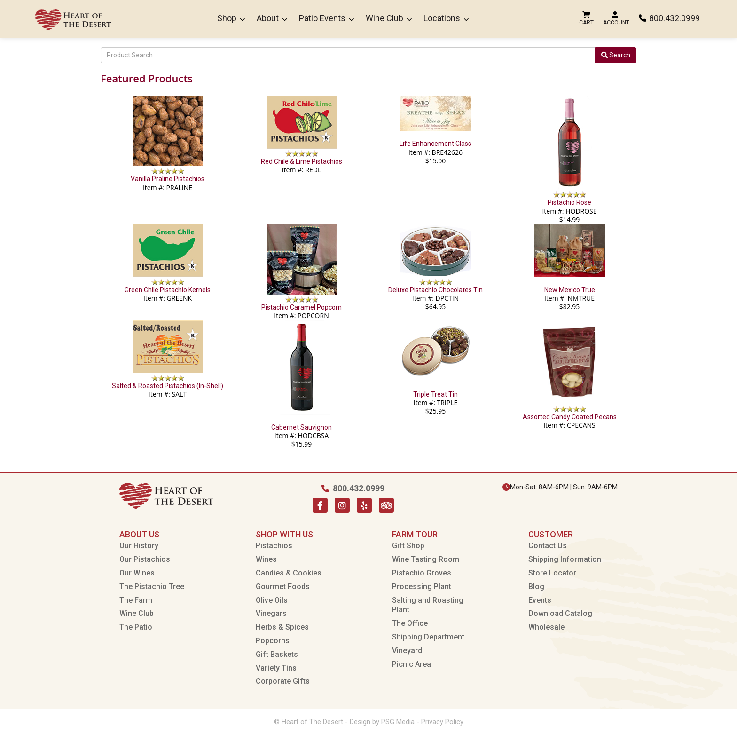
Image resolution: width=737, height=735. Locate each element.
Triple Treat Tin (435, 394)
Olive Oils (272, 600)
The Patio (135, 627)
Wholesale (546, 627)
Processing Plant (421, 586)
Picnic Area (411, 664)
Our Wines (137, 572)
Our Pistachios (144, 559)
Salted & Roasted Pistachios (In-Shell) (167, 386)
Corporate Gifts (283, 681)
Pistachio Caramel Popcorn (301, 307)
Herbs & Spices (282, 627)
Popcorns (273, 640)
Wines (266, 559)
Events (539, 600)
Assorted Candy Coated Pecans (570, 417)
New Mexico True (569, 290)
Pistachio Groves (421, 572)
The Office (410, 623)
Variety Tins (276, 667)
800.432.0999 (669, 18)
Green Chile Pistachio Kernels (168, 290)
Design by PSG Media (382, 722)
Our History (138, 545)
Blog (536, 586)
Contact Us (547, 545)
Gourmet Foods (283, 586)
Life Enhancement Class (435, 143)
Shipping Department (428, 636)
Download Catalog (560, 613)
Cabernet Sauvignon (301, 427)
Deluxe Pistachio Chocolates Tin (435, 290)
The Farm (135, 600)
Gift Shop (408, 545)
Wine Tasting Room (425, 559)
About (272, 18)
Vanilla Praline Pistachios (167, 179)
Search (615, 55)
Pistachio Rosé (569, 202)
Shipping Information (564, 559)
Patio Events (326, 18)
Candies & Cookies (288, 572)
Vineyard (407, 650)
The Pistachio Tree (151, 586)
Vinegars (271, 613)
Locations (446, 18)
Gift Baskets (277, 654)
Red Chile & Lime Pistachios (301, 161)
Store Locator (552, 572)
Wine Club (389, 18)
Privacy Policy (442, 722)
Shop (231, 18)
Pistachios (274, 545)
